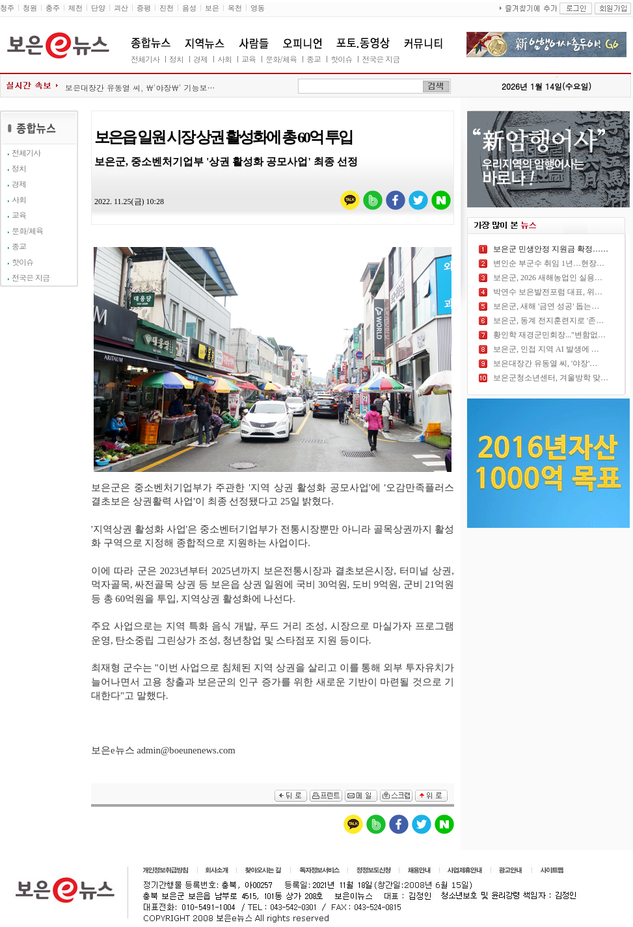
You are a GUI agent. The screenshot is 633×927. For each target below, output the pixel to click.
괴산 (121, 8)
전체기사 (145, 58)
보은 (212, 8)
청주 (7, 8)
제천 (75, 8)
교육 (248, 58)
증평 (144, 8)
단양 (98, 8)
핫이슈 (341, 58)
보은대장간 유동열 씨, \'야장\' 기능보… (140, 87)
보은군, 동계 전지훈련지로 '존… (548, 320)
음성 (189, 8)
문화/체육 (281, 58)
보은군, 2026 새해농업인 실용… (547, 277)
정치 (176, 58)
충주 (53, 8)
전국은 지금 (380, 58)
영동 (257, 8)
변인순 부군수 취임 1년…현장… (548, 263)
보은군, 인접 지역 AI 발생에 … (546, 349)
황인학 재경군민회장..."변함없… (549, 334)
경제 (200, 58)
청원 (30, 8)
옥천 (235, 8)
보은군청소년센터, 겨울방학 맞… (550, 377)
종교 (313, 58)
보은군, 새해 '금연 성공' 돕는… (546, 306)
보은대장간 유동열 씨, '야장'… (545, 363)
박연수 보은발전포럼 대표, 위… (547, 291)
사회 (224, 58)
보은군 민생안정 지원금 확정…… (550, 249)
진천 (166, 8)
